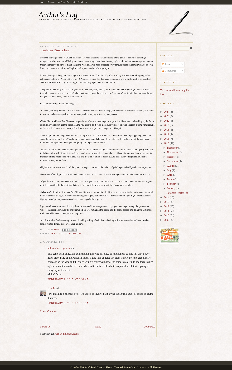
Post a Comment (48, 311)
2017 (167, 134)
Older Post (149, 326)
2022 (167, 120)
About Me (51, 2)
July (169, 170)
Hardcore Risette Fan (177, 192)
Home (41, 2)
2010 (167, 215)
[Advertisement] (78, 317)
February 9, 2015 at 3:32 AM (69, 279)
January (171, 188)
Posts (166, 64)
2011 (167, 210)
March (170, 179)
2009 (167, 219)
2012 (167, 206)
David (51, 288)
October (171, 156)
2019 (167, 125)
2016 (167, 138)
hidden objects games (59, 248)
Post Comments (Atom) (66, 333)
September (173, 161)
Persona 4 (57, 233)
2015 (167, 143)
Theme (100, 367)
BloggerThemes (113, 367)
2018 (167, 129)
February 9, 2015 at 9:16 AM (69, 303)
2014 (167, 197)
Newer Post (46, 326)
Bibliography (63, 2)
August (171, 165)
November (173, 152)
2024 (167, 111)
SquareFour (129, 367)
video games (73, 233)
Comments (169, 70)
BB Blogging (156, 367)
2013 (167, 201)
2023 (167, 116)
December (172, 147)
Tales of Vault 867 (79, 2)
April (170, 174)
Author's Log (58, 14)
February (172, 183)
